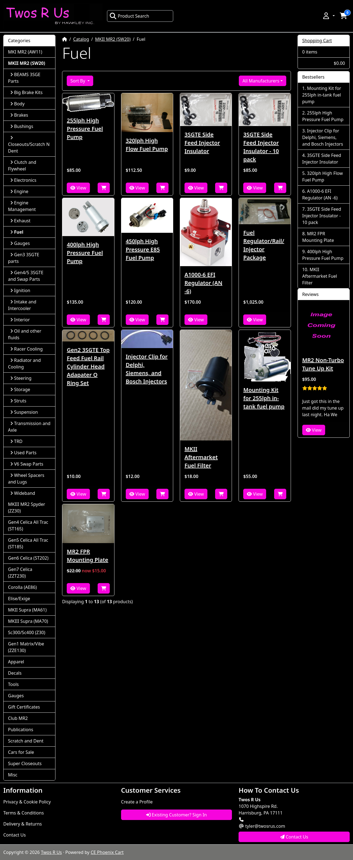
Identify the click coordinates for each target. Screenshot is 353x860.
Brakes (19, 115)
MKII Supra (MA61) (27, 610)
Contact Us (14, 835)
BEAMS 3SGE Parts (24, 77)
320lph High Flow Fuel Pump (147, 145)
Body (17, 104)
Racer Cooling (26, 349)
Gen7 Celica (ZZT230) (20, 572)
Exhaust (20, 221)
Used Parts (23, 453)
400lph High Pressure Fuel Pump (85, 253)
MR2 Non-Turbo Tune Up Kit (323, 364)
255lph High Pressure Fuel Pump (85, 129)
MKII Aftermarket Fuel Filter (201, 457)
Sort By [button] (78, 81)
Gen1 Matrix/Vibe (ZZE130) (26, 647)
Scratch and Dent (25, 741)
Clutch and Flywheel (22, 165)
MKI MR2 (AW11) (25, 52)
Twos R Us (51, 852)
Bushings (21, 126)
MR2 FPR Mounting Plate (87, 555)
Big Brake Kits (26, 92)
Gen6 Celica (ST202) (28, 558)
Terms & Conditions (23, 813)
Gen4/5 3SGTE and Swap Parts (25, 275)
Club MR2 (18, 718)
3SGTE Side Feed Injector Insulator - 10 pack (261, 147)
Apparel (16, 662)
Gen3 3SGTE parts (23, 258)
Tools (13, 684)
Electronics (23, 180)
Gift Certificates (24, 707)
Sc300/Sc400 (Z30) (26, 632)
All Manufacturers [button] (260, 81)
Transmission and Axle (29, 426)
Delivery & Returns (22, 824)
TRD (16, 441)
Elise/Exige (19, 598)
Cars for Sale (21, 752)
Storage (20, 389)
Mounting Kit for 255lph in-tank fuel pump (263, 398)
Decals (15, 673)
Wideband (22, 493)
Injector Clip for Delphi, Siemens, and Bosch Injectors (147, 369)
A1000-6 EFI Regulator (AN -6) (203, 283)
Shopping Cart (317, 41)
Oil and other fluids (24, 334)
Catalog (81, 39)
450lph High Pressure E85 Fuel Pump (143, 249)
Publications (20, 730)
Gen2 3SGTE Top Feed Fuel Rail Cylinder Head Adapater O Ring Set (88, 366)
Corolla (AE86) (22, 587)
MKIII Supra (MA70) (28, 621)
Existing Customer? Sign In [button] (176, 815)
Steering (20, 378)
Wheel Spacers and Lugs (26, 478)
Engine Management (22, 206)
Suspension (24, 412)
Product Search (129, 16)
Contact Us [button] (294, 837)
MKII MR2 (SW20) (113, 39)
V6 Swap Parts (26, 464)
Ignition (20, 290)
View (78, 188)
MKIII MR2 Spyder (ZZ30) (26, 507)
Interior (20, 320)
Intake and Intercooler (22, 305)
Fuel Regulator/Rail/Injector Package (263, 245)
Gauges (20, 243)
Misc (12, 775)
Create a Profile (137, 802)
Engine (19, 191)
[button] (328, 15)
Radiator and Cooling (24, 363)
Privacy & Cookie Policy (27, 802)
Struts (18, 401)
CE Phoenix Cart (107, 852)
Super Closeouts (25, 763)
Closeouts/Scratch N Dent (29, 144)
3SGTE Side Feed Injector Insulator (202, 143)
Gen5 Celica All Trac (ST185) (28, 543)
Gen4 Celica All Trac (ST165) (28, 525)
